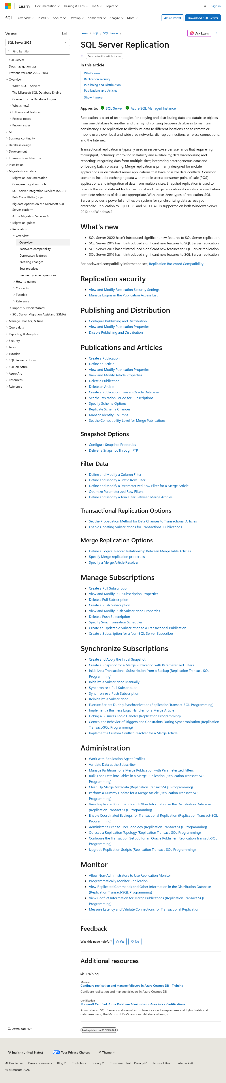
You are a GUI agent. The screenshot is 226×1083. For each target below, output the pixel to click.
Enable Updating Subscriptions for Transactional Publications (135, 526)
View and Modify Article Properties (115, 375)
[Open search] (205, 6)
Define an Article (101, 363)
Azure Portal (172, 18)
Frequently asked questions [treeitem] (37, 275)
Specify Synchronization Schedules (116, 622)
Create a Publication (104, 358)
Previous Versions (40, 1063)
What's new (92, 73)
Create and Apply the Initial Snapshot (117, 659)
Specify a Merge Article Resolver (114, 562)
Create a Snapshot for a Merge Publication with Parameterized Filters (141, 665)
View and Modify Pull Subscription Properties (123, 593)
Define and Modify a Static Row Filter (117, 480)
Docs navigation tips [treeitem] (22, 66)
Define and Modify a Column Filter (115, 474)
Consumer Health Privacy (127, 1063)
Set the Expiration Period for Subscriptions (121, 397)
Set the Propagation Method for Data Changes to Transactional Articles (143, 521)
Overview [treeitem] (26, 242)
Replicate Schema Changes (109, 409)
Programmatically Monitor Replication (118, 880)
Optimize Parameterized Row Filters (116, 491)
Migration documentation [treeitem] (29, 178)
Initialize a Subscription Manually (114, 681)
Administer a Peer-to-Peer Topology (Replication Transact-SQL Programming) (148, 826)
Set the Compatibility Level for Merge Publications (127, 420)
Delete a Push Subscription (109, 616)
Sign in (216, 6)
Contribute (79, 1063)
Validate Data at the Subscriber (112, 764)
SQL (95, 33)
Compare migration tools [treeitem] (29, 184)
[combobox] (37, 42)
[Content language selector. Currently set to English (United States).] (25, 1052)
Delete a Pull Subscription (108, 599)
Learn (84, 33)
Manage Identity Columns (108, 414)
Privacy (96, 1063)
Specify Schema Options (107, 403)
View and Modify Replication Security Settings (124, 289)
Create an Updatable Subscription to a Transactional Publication (137, 627)
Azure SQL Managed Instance (153, 108)
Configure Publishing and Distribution (118, 321)
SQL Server (110, 33)
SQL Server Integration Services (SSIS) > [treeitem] (39, 191)
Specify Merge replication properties (117, 556)
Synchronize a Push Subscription (114, 693)
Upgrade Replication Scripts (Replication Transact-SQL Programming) (142, 849)
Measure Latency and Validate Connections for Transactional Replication (144, 909)
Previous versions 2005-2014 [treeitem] (28, 73)
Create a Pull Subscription (108, 588)
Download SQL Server (203, 18)
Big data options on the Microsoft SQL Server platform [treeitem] (38, 207)
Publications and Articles (100, 90)
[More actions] (217, 33)
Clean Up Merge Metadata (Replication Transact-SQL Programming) (141, 787)
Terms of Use (161, 1063)
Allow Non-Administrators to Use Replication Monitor (130, 875)
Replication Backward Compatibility (176, 263)
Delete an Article (101, 386)
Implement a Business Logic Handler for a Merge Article (131, 710)
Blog (60, 1063)
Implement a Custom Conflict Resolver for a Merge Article (133, 733)
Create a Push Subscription (109, 605)
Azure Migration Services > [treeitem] (30, 216)
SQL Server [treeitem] (16, 60)
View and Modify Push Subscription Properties (124, 610)
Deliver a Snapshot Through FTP (113, 450)
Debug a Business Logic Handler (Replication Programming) (135, 716)
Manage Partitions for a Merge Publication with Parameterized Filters (141, 770)
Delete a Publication (104, 380)
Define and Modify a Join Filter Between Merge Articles (131, 497)
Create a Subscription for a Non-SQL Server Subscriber (131, 633)
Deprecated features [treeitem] (33, 255)
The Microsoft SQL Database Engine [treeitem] (36, 92)
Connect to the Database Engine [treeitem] (34, 99)
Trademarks (183, 1063)
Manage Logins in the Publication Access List (123, 295)
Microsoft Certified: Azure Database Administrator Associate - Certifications (133, 1004)
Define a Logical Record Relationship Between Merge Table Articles (140, 551)
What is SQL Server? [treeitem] (26, 86)
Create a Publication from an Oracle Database (124, 392)
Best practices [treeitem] (28, 268)
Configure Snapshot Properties (112, 444)
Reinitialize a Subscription (108, 698)
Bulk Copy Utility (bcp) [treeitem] (27, 197)
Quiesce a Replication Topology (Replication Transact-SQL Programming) (145, 832)
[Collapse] (64, 33)
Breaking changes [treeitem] (31, 262)
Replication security (97, 79)
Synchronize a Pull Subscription (113, 687)
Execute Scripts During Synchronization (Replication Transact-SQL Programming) (151, 704)
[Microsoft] (8, 6)
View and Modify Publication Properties (119, 326)
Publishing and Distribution (102, 85)
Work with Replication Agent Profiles (117, 758)
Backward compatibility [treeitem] (35, 249)
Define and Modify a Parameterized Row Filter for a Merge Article (138, 485)
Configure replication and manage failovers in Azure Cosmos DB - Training (132, 986)
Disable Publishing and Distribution (116, 332)
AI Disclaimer (14, 1063)
